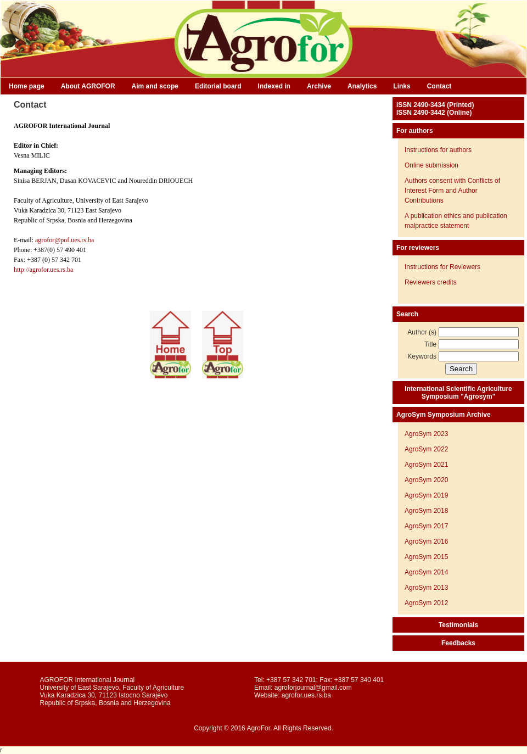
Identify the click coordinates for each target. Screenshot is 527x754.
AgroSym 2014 (426, 572)
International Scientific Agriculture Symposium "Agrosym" (458, 392)
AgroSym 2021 (426, 464)
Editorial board (218, 86)
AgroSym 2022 (426, 449)
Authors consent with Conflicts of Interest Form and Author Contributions (452, 190)
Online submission (431, 165)
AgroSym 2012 (426, 603)
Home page (26, 86)
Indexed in (274, 86)
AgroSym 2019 (426, 495)
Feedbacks (458, 643)
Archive (319, 86)
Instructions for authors (438, 150)
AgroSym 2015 (426, 557)
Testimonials (458, 625)
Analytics (362, 86)
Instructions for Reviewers (442, 267)
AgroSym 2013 (426, 587)
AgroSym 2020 (426, 480)
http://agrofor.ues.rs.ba (43, 269)
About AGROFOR (88, 86)
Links (401, 86)
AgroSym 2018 (426, 511)
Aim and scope (155, 86)
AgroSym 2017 (426, 526)
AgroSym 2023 (426, 434)
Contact (439, 86)
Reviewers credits (431, 282)
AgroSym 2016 (426, 541)
